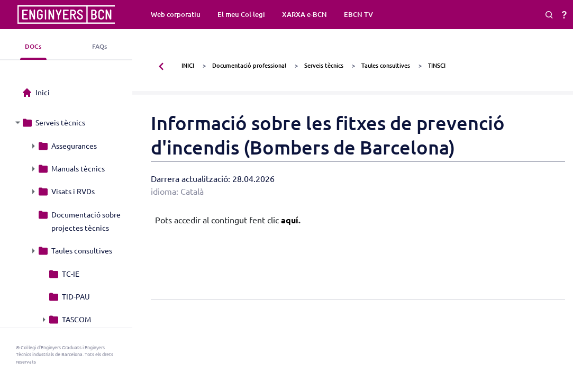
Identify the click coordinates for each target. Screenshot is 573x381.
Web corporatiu (176, 14)
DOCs (33, 46)
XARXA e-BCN (304, 14)
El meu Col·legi (241, 14)
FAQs (99, 46)
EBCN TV (358, 14)
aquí (289, 219)
